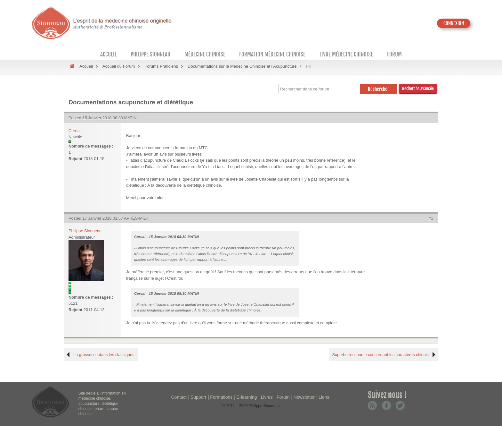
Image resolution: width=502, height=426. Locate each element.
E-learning (246, 397)
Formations (221, 397)
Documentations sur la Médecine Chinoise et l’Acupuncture (242, 66)
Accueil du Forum (118, 66)
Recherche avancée (418, 88)
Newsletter (304, 397)
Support (198, 397)
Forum (394, 54)
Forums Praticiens (161, 66)
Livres (266, 397)
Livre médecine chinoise (346, 54)
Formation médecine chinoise (272, 54)
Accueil (108, 54)
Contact (179, 397)
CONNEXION (453, 23)
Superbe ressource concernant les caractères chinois (380, 354)
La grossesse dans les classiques (103, 354)
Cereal (75, 130)
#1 (431, 218)
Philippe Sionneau (150, 54)
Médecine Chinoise (204, 54)
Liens (324, 397)
